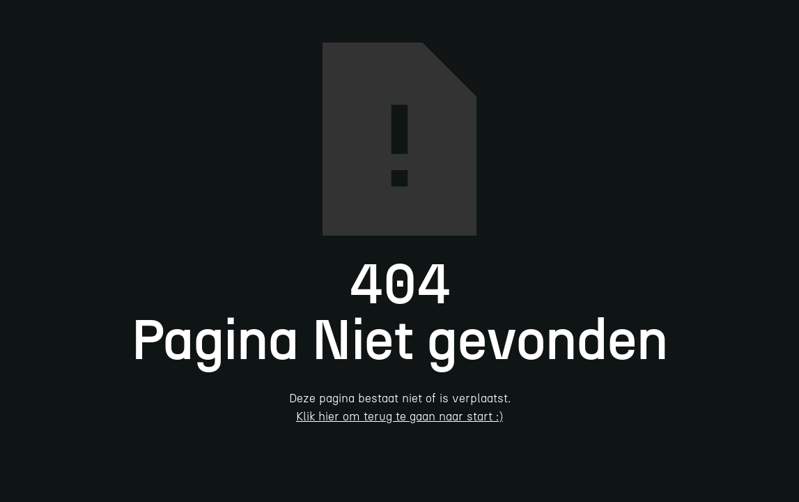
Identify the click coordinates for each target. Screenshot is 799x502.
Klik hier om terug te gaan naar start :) (399, 416)
